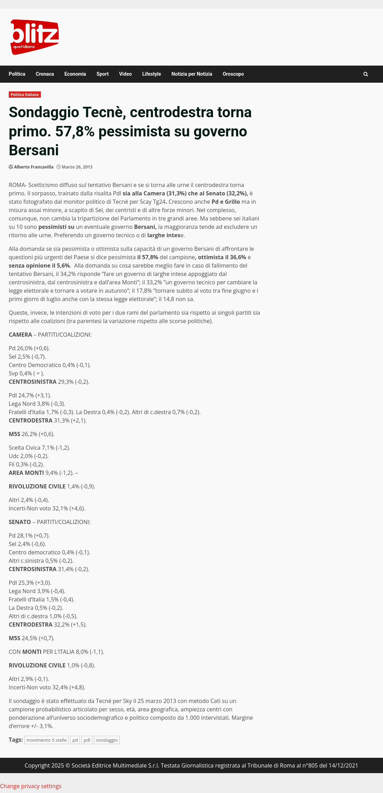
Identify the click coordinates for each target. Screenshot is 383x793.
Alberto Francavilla (33, 167)
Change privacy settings (30, 786)
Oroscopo (233, 74)
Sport (103, 74)
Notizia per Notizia (191, 74)
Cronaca (45, 74)
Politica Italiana (25, 94)
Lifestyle (151, 74)
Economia (75, 74)
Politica (17, 74)
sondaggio (107, 740)
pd (75, 740)
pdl (86, 740)
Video (125, 74)
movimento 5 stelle (47, 740)
